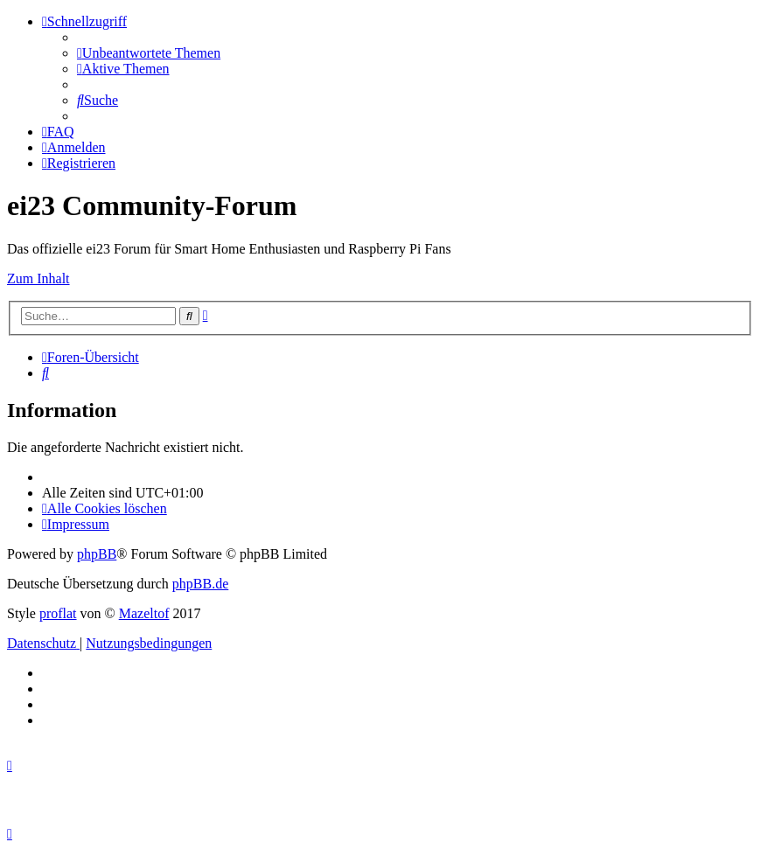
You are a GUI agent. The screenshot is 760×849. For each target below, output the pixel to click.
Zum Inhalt (38, 278)
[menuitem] (148, 52)
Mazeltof (144, 613)
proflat (58, 613)
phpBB (96, 553)
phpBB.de (200, 583)
